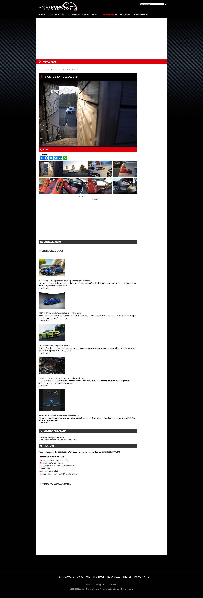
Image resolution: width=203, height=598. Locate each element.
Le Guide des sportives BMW (52, 437)
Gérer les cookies (111, 584)
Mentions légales (98, 584)
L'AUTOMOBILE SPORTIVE (48, 69)
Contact (87, 584)
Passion (108, 14)
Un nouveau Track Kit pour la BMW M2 (55, 345)
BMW (68, 69)
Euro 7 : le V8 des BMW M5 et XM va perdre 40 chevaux (62, 378)
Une (41, 14)
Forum (125, 14)
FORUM (137, 576)
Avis (95, 14)
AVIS (88, 576)
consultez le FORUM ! (111, 452)
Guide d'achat (77, 14)
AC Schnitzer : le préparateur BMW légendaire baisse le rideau (64, 280)
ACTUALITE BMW (52, 251)
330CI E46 (75, 69)
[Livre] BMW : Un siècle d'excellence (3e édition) (59, 415)
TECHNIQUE (98, 576)
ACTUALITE (69, 576)
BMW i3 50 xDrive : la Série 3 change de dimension (60, 313)
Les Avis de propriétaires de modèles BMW (58, 440)
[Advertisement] (101, 38)
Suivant (95, 199)
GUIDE (80, 576)
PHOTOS (62, 69)
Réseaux (139, 14)
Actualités (57, 14)
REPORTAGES (113, 576)
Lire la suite (44, 288)
